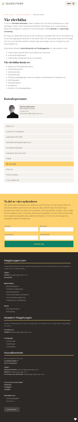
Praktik (8, 159)
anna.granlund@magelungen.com (31, 113)
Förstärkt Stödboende (14, 289)
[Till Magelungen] (12, 3)
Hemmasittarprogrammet (16, 297)
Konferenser (10, 341)
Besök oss (10, 126)
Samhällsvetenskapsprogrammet (18, 142)
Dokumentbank (12, 175)
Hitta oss (9, 169)
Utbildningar (10, 344)
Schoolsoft (12, 409)
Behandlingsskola (12, 292)
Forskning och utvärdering (16, 300)
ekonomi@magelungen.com (28, 370)
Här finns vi (10, 401)
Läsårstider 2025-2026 (14, 137)
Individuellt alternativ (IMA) (16, 153)
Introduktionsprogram (14, 148)
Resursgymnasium (13, 309)
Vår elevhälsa (11, 164)
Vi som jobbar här (12, 180)
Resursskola (10, 311)
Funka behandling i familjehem (17, 294)
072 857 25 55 (24, 111)
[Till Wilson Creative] (75, 419)
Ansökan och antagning (15, 132)
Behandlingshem (12, 286)
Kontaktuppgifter (12, 398)
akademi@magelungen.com (21, 332)
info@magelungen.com (19, 275)
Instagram (7, 387)
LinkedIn (7, 389)
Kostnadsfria (10, 346)
